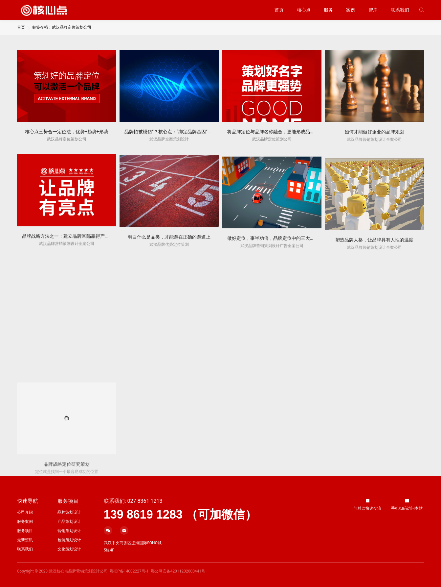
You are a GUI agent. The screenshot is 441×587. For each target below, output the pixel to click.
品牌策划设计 (69, 512)
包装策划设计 (69, 540)
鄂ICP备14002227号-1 (129, 571)
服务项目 (25, 530)
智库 (373, 10)
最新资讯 (25, 540)
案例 (350, 10)
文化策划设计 (69, 549)
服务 (328, 10)
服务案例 (25, 521)
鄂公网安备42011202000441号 (178, 571)
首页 (279, 10)
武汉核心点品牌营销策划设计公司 (78, 571)
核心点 (304, 10)
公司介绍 (25, 512)
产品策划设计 (69, 521)
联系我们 (400, 10)
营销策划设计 (69, 530)
